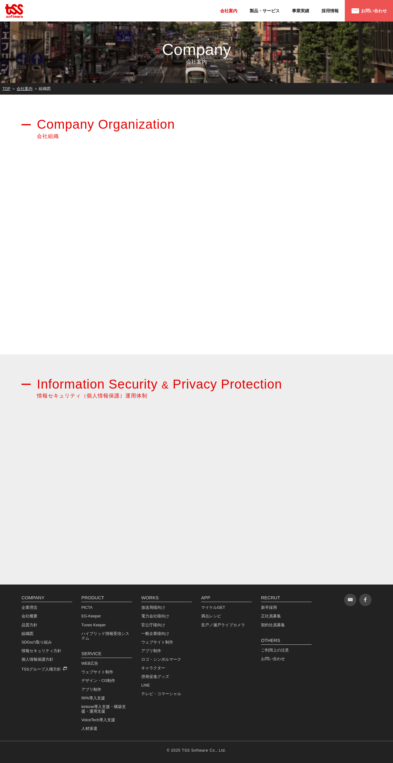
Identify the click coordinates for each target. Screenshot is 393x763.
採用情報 (330, 10)
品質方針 (29, 624)
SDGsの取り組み (36, 642)
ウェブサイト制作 (97, 672)
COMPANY (33, 597)
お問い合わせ (369, 11)
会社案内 (228, 10)
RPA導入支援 (93, 697)
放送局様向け (153, 607)
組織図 (27, 633)
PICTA (87, 607)
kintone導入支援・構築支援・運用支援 (103, 708)
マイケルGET (213, 607)
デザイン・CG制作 (98, 680)
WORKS (150, 597)
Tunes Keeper (93, 624)
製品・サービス (265, 10)
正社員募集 (271, 616)
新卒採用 (269, 607)
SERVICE (91, 653)
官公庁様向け (153, 624)
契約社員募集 (273, 624)
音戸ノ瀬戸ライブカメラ (223, 624)
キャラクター (153, 667)
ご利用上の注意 (275, 650)
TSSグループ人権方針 (41, 669)
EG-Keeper (91, 616)
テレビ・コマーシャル (161, 693)
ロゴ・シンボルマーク (161, 659)
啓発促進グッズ (155, 676)
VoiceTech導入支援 (98, 720)
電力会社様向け (155, 616)
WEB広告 (89, 663)
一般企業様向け (155, 633)
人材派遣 (89, 728)
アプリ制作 (91, 689)
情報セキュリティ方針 (41, 650)
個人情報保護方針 (37, 659)
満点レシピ (211, 616)
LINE (145, 685)
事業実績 (300, 10)
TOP (6, 88)
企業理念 (29, 607)
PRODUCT (92, 597)
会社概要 (29, 616)
